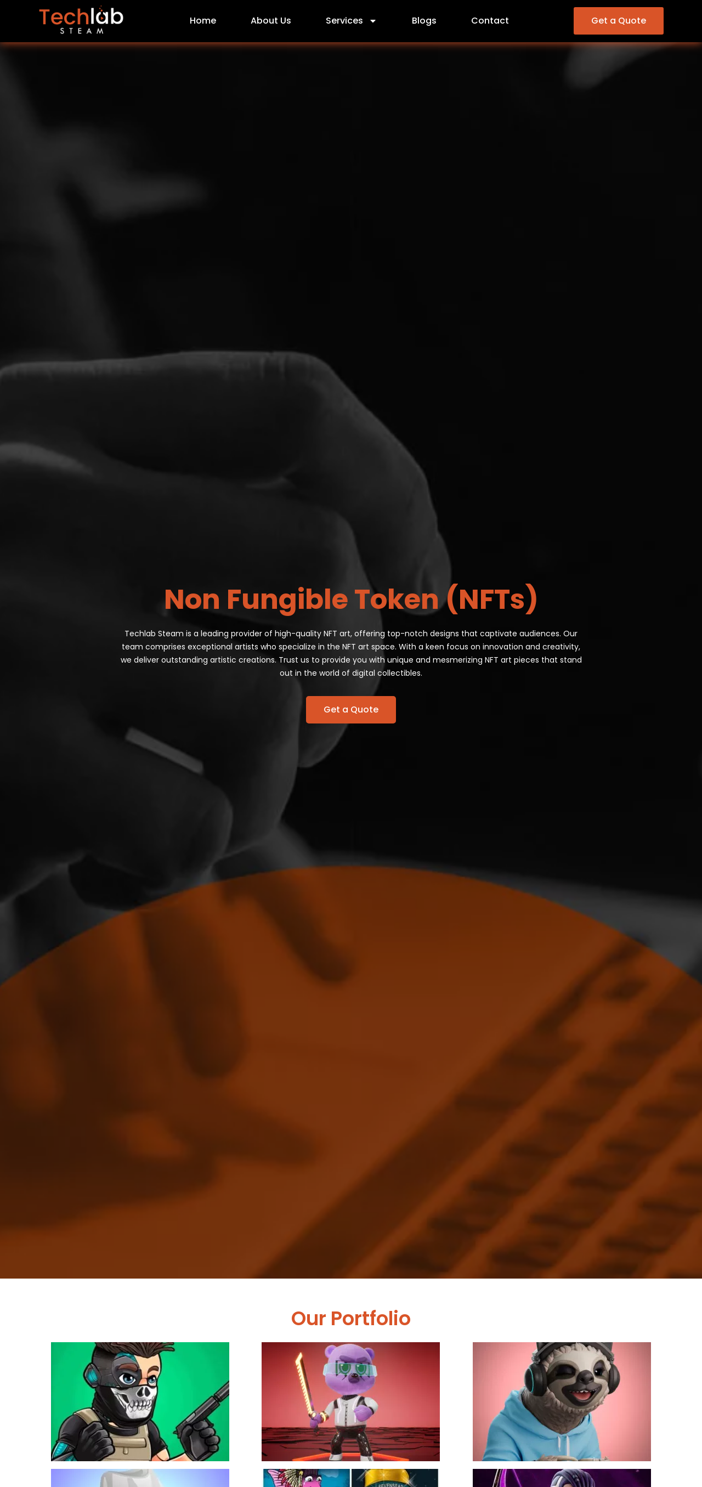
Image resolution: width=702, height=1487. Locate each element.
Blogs (424, 20)
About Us (271, 20)
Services (351, 21)
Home (203, 20)
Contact (490, 20)
